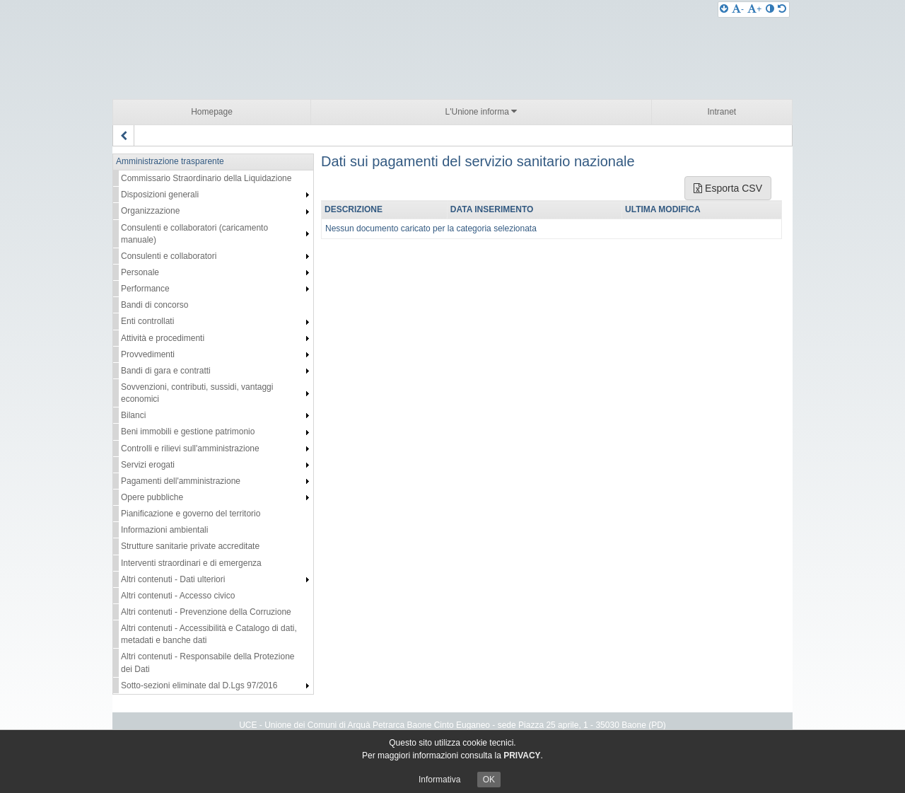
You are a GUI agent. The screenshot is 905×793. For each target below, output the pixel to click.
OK (489, 780)
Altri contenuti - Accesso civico (178, 596)
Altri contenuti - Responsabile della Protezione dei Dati (207, 662)
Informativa (439, 780)
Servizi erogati (148, 465)
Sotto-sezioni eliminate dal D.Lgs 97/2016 (199, 685)
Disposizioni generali (160, 194)
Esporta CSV (728, 188)
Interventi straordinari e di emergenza (191, 563)
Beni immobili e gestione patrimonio (188, 431)
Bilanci (133, 415)
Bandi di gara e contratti (166, 371)
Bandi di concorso (154, 305)
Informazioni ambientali (164, 530)
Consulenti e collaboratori (168, 256)
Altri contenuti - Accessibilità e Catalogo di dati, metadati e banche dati (209, 634)
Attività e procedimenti (162, 338)
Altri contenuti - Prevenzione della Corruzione (206, 612)
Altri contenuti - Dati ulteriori (173, 579)
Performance (145, 289)
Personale (140, 272)
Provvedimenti (148, 354)
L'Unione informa (481, 111)
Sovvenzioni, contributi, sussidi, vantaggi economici (197, 393)
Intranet (721, 112)
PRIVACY (521, 755)
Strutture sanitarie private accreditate (190, 546)
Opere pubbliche (152, 497)
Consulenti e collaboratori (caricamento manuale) (194, 234)
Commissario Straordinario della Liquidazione (206, 178)
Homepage (212, 112)
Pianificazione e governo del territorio (190, 514)
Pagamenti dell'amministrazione (180, 481)
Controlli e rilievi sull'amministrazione (190, 448)
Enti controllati (147, 321)
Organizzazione (150, 211)
